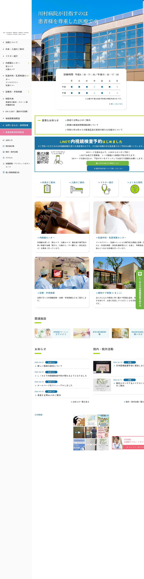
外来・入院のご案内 (15, 50)
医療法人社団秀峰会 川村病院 (16, 16)
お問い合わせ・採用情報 (17, 126)
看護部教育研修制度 (15, 133)
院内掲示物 (10, 146)
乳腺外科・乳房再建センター (17, 78)
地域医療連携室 (13, 119)
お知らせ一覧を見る (80, 401)
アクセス (9, 158)
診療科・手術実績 (14, 92)
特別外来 (10, 99)
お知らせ (9, 141)
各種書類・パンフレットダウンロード (18, 166)
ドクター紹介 (12, 56)
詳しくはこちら (116, 103)
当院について (12, 43)
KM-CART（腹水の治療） (17, 112)
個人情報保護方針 (12, 173)
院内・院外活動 (12, 152)
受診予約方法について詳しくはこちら (108, 168)
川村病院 (38, 414)
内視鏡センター (13, 63)
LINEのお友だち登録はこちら (107, 163)
